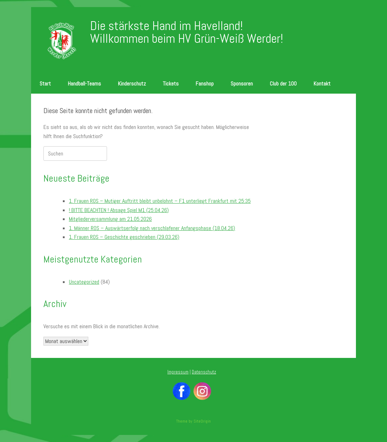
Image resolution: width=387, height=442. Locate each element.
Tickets (171, 83)
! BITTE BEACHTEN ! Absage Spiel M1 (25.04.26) (119, 210)
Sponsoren (242, 83)
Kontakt (322, 83)
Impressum (178, 372)
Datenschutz (204, 372)
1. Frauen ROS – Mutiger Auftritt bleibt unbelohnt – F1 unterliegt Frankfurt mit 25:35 (160, 201)
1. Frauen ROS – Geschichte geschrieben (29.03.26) (124, 237)
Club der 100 (283, 83)
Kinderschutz (132, 83)
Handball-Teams (84, 83)
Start (45, 83)
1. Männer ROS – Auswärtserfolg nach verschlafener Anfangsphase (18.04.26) (152, 228)
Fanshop (205, 83)
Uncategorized (84, 281)
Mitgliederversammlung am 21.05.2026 (110, 219)
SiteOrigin (202, 421)
